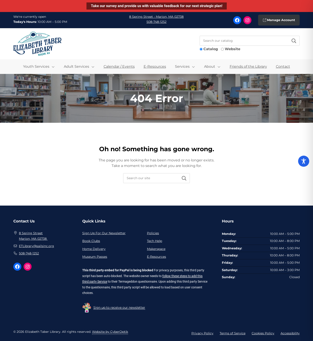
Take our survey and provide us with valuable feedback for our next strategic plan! (156, 6)
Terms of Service (232, 333)
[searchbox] (156, 178)
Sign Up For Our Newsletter (104, 233)
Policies (153, 233)
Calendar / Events (119, 66)
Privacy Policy (202, 333)
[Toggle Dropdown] (55, 66)
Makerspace (156, 249)
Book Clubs (91, 241)
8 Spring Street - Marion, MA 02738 (156, 17)
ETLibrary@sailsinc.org (36, 246)
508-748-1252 (156, 22)
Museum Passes (94, 257)
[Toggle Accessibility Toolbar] (304, 161)
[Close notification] (306, 6)
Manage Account (279, 20)
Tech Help (154, 241)
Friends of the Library (248, 66)
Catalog (210, 49)
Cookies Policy (263, 333)
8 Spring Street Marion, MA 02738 (33, 236)
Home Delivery (94, 249)
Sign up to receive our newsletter (119, 307)
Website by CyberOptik (110, 332)
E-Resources (155, 66)
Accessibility (290, 333)
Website (232, 49)
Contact (283, 66)
